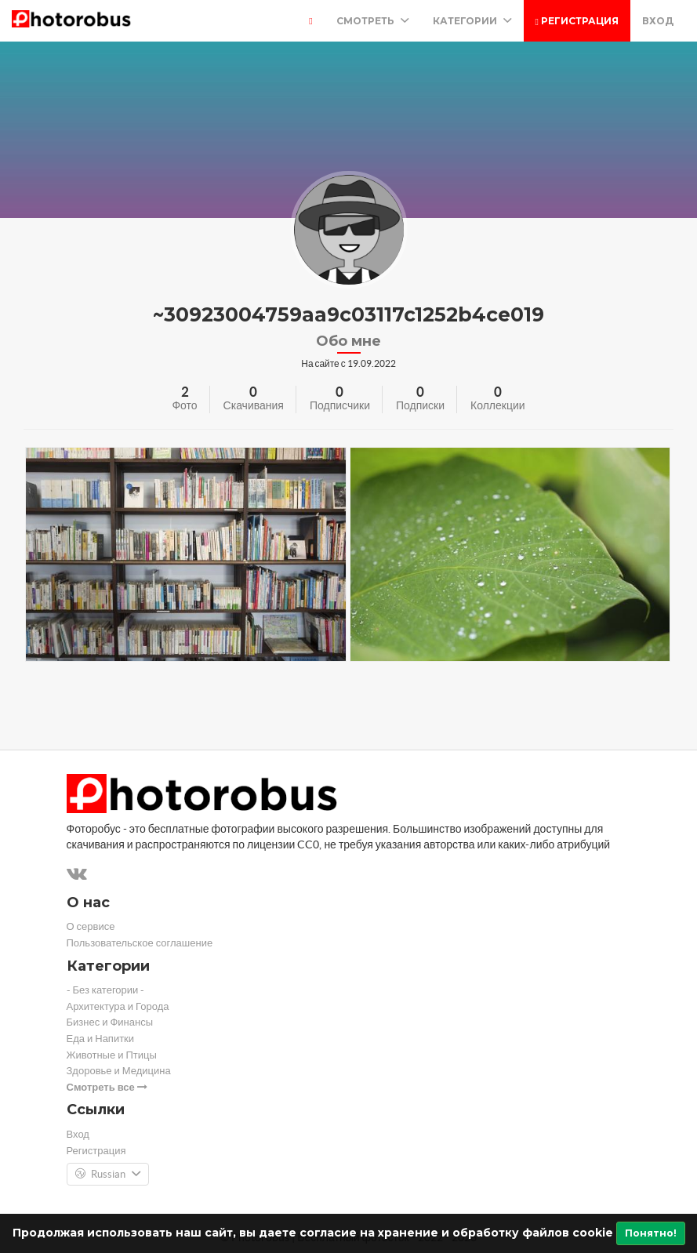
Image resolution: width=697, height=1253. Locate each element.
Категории (472, 21)
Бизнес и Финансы (110, 1022)
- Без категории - (106, 990)
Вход (657, 21)
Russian (107, 1174)
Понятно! (651, 1233)
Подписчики (340, 405)
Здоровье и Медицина (119, 1071)
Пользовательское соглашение (140, 943)
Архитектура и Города (118, 1006)
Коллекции (497, 405)
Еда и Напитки (101, 1038)
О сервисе (91, 926)
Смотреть (372, 21)
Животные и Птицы (112, 1055)
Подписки (420, 405)
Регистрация (577, 21)
